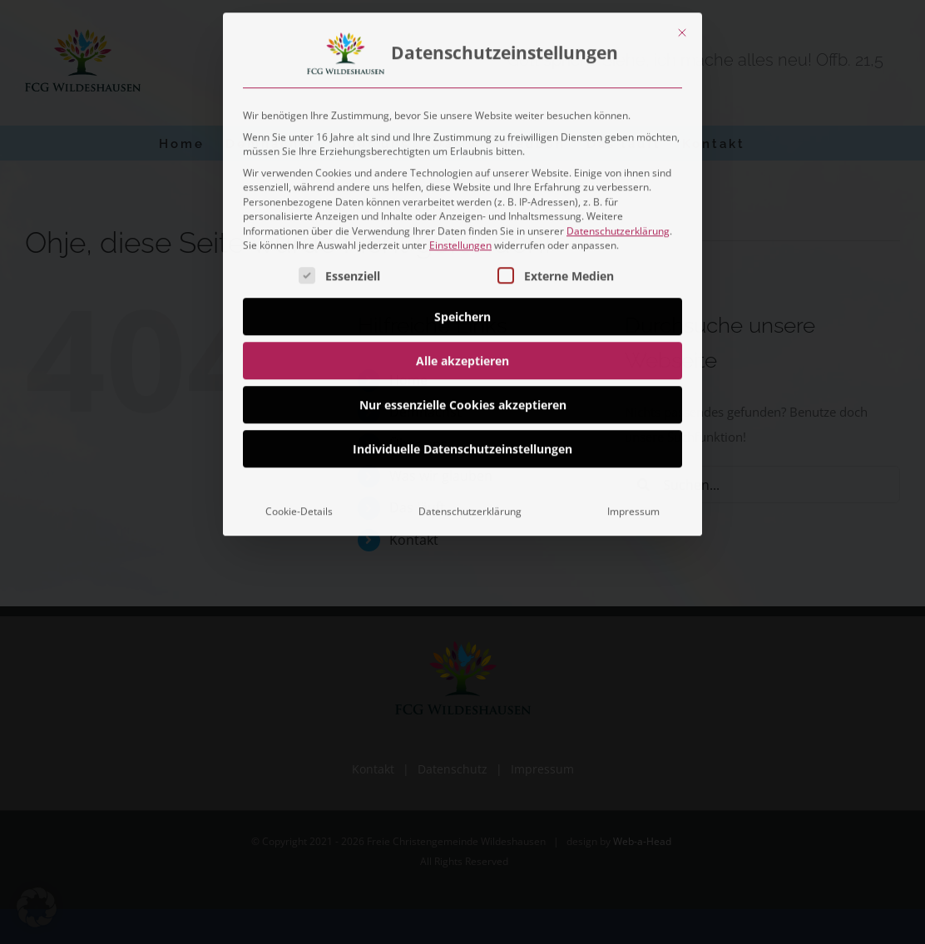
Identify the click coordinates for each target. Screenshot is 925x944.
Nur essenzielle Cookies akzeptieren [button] (462, 400)
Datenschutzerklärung (618, 227)
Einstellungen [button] (460, 241)
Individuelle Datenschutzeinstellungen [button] (462, 444)
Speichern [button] (462, 312)
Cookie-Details (299, 507)
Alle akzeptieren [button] (462, 356)
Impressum (633, 507)
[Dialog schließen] (682, 28)
